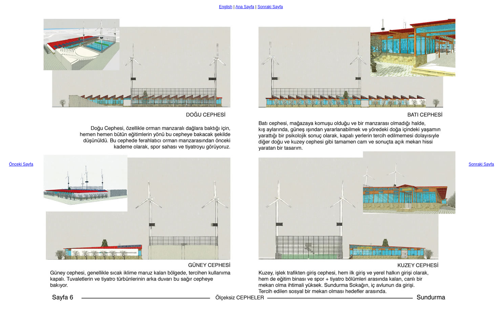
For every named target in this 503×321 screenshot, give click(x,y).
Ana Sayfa (245, 6)
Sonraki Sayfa (270, 6)
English (225, 6)
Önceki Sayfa (21, 164)
